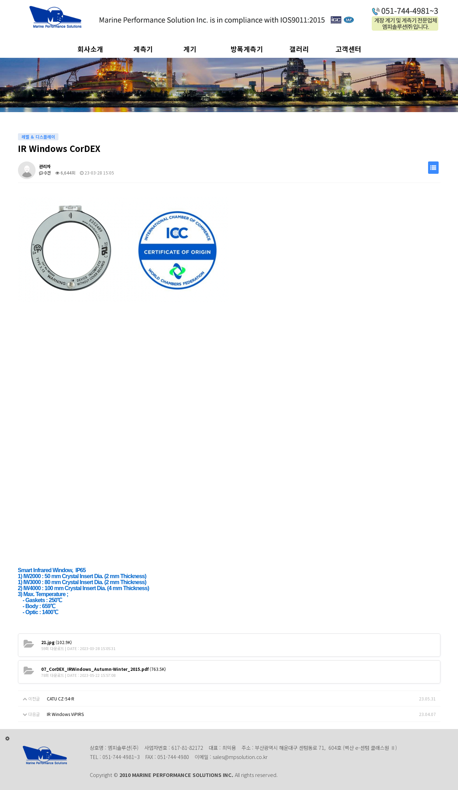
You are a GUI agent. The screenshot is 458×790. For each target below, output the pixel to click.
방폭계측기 (247, 49)
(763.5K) (103, 669)
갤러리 (299, 49)
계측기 (143, 49)
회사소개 (90, 49)
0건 (45, 173)
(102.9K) (56, 642)
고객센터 (348, 49)
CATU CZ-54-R (60, 699)
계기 (189, 49)
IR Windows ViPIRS (65, 714)
